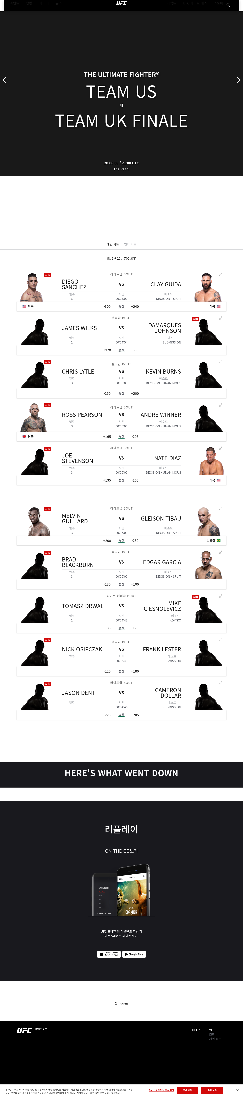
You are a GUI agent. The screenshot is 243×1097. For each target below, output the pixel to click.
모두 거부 (187, 1090)
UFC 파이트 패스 (199, 13)
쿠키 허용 (212, 1090)
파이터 (41, 13)
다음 (237, 80)
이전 (6, 80)
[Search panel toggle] (228, 13)
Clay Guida (166, 285)
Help (196, 1030)
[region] (121, 1090)
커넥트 (179, 13)
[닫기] (237, 1090)
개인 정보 (215, 1038)
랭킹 (26, 13)
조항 (212, 1034)
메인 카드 (113, 244)
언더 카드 (130, 244)
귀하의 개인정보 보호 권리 (161, 1090)
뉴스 (54, 13)
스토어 (219, 13)
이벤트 (13, 13)
